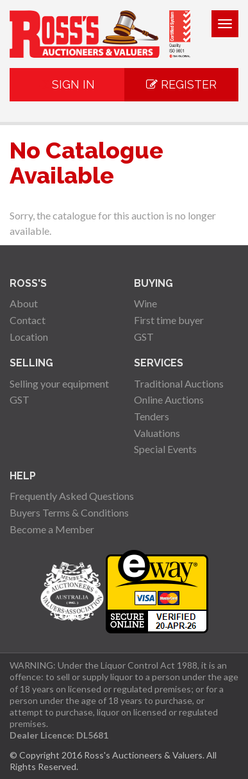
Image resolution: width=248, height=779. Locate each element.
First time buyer (169, 320)
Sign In (67, 84)
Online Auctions (169, 399)
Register (181, 84)
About (24, 303)
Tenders (151, 416)
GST (144, 336)
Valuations (157, 433)
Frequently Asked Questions (72, 496)
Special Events (165, 449)
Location (29, 336)
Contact (27, 320)
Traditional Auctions (179, 383)
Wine (145, 303)
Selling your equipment (59, 383)
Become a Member (52, 529)
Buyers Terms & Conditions (69, 512)
